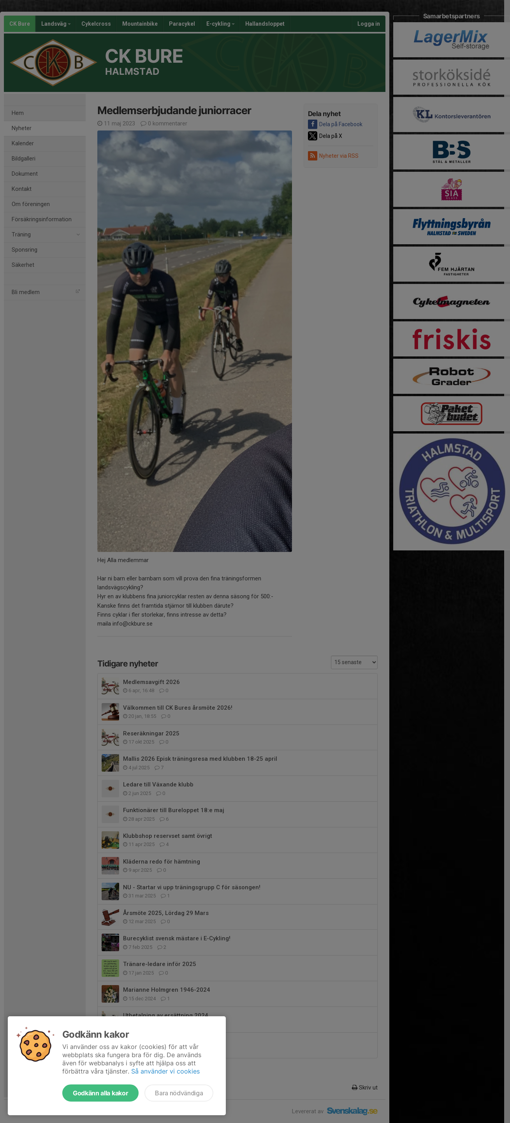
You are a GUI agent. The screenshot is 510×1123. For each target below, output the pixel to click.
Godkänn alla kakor (100, 1093)
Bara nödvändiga (179, 1093)
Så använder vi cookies (165, 1071)
